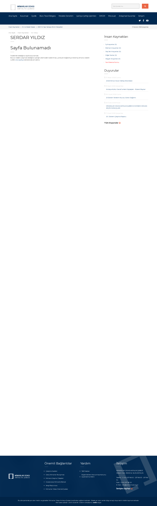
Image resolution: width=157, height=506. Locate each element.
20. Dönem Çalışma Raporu (116, 116)
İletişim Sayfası (123, 488)
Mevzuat (112, 16)
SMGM (102, 16)
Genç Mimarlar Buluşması (55, 475)
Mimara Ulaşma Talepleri (55, 478)
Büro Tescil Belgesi (47, 16)
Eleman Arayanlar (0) (113, 48)
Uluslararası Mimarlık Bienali (56, 482)
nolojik (97, 502)
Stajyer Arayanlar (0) (112, 59)
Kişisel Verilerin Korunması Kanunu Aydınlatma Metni (94, 476)
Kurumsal (24, 16)
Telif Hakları (86, 471)
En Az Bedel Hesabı (28, 27)
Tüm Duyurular (111, 123)
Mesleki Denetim (66, 16)
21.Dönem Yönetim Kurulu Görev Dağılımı (121, 98)
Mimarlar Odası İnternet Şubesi (57, 489)
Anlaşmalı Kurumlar (127, 16)
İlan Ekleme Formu (112, 62)
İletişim (141, 16)
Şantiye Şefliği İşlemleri (86, 16)
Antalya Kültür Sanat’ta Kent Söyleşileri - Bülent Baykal (125, 89)
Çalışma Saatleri (51, 471)
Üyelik (33, 16)
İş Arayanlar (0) (111, 44)
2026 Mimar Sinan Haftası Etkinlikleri (119, 81)
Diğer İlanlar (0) (111, 55)
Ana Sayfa (13, 16)
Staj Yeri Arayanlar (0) (113, 51)
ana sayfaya (19, 60)
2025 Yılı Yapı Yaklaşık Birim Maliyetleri (50, 27)
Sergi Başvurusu (51, 485)
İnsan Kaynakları (14, 27)
